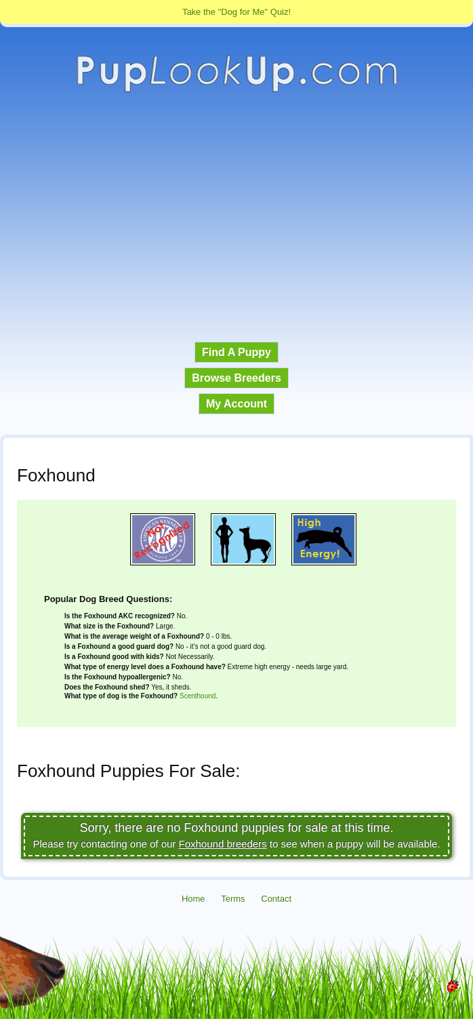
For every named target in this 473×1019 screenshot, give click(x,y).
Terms (233, 899)
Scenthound (197, 696)
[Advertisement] (236, 218)
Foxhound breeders (223, 844)
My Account (236, 403)
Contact (276, 899)
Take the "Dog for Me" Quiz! (236, 12)
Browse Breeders (236, 378)
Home (193, 899)
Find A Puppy (236, 352)
